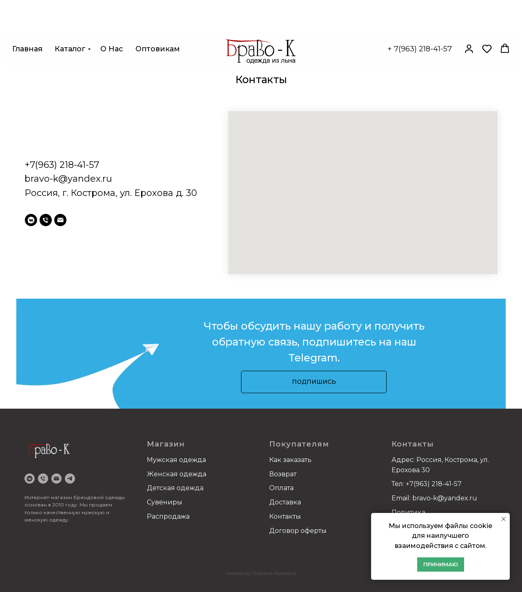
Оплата (281, 488)
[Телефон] (46, 220)
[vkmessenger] (31, 220)
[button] (469, 28)
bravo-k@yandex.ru (68, 178)
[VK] (29, 478)
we (229, 573)
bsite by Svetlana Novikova (264, 573)
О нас (111, 28)
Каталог (70, 28)
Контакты (285, 516)
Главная (27, 28)
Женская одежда (176, 474)
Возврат (282, 474)
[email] (60, 220)
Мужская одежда (176, 460)
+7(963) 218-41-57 (61, 164)
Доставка (285, 502)
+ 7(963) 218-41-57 (419, 28)
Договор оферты (298, 531)
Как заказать (290, 460)
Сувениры (164, 502)
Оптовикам (157, 28)
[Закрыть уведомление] (504, 519)
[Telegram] (70, 478)
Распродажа (168, 516)
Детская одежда (175, 488)
